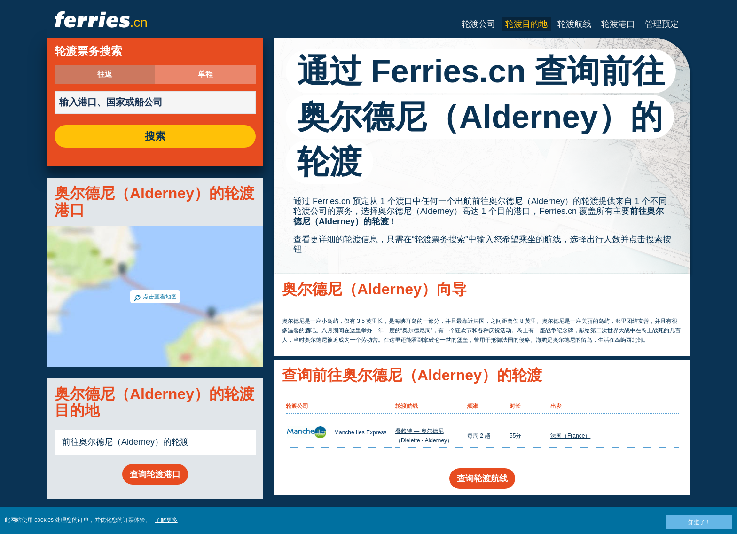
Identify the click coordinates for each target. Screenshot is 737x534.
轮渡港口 (618, 24)
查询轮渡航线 (482, 478)
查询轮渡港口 (155, 474)
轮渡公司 (478, 24)
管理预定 (662, 24)
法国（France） (570, 435)
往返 (104, 74)
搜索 (155, 136)
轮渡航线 (574, 24)
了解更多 (166, 520)
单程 (205, 74)
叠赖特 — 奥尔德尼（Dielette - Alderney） (424, 436)
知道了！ (699, 522)
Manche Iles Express (360, 432)
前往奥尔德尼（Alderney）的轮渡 (125, 442)
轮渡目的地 (526, 24)
